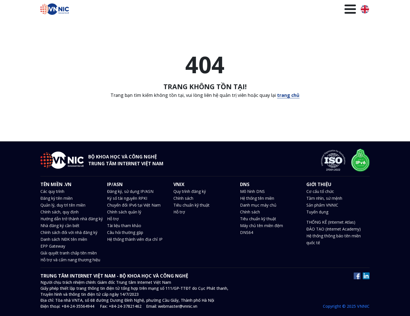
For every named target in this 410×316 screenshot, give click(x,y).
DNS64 (246, 232)
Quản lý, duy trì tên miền (62, 205)
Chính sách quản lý (124, 212)
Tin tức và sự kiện (239, 10)
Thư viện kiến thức (306, 10)
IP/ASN (175, 10)
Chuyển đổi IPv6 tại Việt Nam (134, 205)
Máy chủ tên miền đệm (261, 225)
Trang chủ (117, 10)
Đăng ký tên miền (56, 198)
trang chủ (288, 95)
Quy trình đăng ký (189, 191)
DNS (209, 10)
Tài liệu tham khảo (124, 225)
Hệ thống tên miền (257, 198)
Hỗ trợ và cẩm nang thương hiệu (70, 259)
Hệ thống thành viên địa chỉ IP (135, 239)
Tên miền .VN (148, 10)
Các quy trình (52, 191)
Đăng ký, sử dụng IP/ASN (130, 191)
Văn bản (272, 10)
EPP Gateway (52, 246)
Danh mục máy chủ (258, 205)
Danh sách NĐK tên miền (63, 239)
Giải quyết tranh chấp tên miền (68, 253)
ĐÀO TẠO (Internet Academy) (333, 229)
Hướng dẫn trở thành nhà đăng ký (71, 218)
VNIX (193, 10)
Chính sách (183, 198)
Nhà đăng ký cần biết (59, 225)
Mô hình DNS (252, 191)
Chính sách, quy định (59, 212)
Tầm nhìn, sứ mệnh (324, 198)
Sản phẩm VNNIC (322, 205)
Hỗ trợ (113, 218)
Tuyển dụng (317, 212)
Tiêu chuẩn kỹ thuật (191, 205)
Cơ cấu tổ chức (320, 191)
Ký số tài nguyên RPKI (127, 198)
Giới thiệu (342, 10)
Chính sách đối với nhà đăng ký (68, 232)
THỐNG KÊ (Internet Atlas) (330, 222)
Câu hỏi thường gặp (125, 232)
